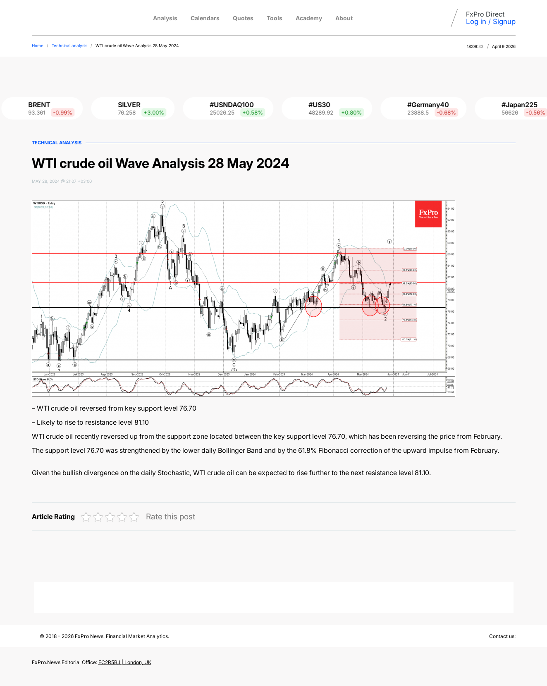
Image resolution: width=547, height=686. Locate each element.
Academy (309, 18)
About (344, 18)
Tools (274, 18)
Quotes (243, 18)
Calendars (205, 18)
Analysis (165, 18)
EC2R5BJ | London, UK (124, 662)
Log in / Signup (491, 21)
